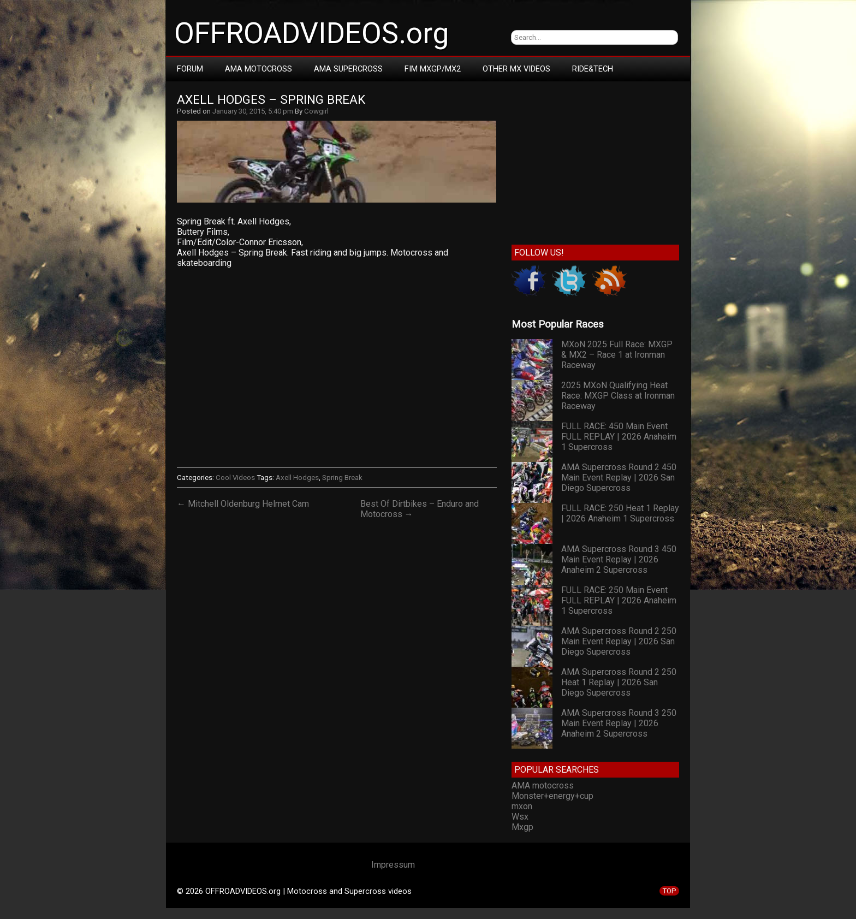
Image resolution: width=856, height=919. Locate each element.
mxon (522, 806)
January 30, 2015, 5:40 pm (252, 111)
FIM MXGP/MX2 (433, 69)
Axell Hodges (297, 477)
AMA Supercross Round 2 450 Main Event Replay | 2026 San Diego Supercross (618, 477)
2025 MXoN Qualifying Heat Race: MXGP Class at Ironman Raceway (618, 395)
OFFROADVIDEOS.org (311, 33)
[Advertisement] (595, 160)
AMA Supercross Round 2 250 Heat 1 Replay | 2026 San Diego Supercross (618, 682)
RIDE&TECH (592, 69)
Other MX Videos (516, 69)
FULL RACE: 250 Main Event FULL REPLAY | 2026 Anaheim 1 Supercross (618, 600)
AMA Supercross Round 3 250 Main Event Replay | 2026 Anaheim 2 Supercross (618, 723)
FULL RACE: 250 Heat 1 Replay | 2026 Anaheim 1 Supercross (620, 513)
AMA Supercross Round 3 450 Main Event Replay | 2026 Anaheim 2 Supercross (618, 559)
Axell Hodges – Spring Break (271, 99)
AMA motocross (543, 785)
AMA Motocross (258, 69)
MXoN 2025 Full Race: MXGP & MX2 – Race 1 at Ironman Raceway (617, 354)
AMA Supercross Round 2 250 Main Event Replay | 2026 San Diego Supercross (618, 641)
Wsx (520, 816)
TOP (669, 891)
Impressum (393, 864)
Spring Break (342, 477)
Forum (190, 69)
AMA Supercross (348, 69)
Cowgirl (316, 111)
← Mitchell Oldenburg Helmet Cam (243, 504)
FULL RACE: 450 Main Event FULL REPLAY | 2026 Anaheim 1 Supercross (618, 436)
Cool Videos (235, 477)
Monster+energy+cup (552, 796)
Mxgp (522, 827)
